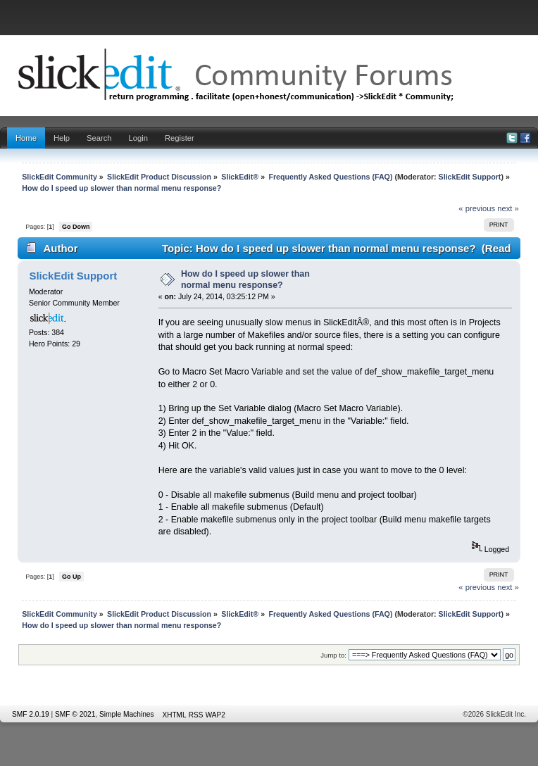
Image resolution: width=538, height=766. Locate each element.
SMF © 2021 (75, 714)
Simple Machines (126, 714)
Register (179, 138)
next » (508, 208)
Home (26, 138)
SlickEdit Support (470, 176)
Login (138, 138)
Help (62, 138)
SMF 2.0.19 (30, 714)
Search (99, 138)
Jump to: (333, 655)
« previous (476, 208)
